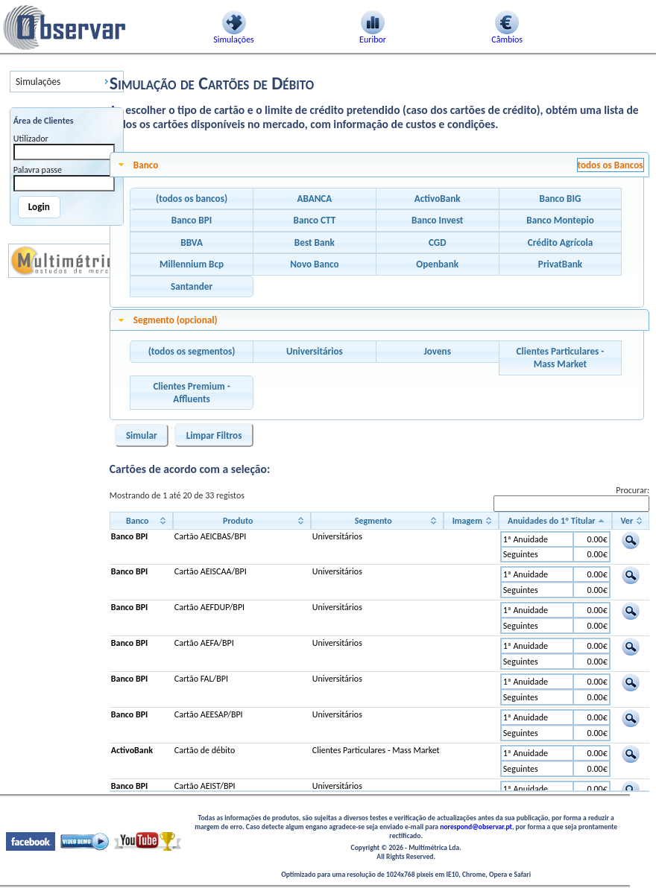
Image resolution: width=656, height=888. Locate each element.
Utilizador (30, 138)
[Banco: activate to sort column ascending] (141, 521)
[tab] (379, 164)
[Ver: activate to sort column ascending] (630, 521)
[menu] (67, 81)
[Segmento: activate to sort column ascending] (377, 521)
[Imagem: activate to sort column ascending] (471, 521)
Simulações (38, 81)
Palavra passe (37, 170)
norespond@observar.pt (476, 826)
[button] (191, 199)
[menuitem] (67, 81)
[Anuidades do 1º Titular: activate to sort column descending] (555, 521)
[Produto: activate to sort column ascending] (242, 521)
